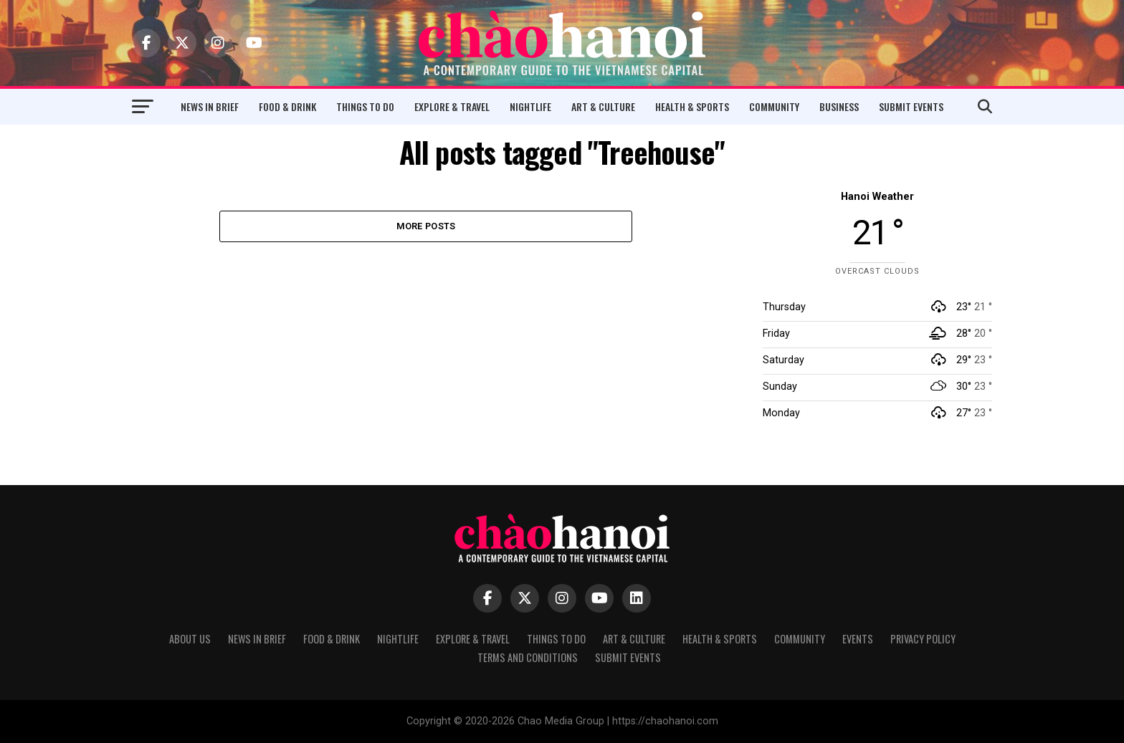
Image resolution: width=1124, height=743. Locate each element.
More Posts (426, 226)
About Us (190, 638)
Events (857, 638)
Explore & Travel (452, 106)
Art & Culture (603, 106)
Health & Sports (692, 106)
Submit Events (911, 106)
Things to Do (365, 106)
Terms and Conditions (527, 657)
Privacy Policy (923, 638)
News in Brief (210, 106)
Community (774, 106)
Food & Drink (287, 106)
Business (839, 106)
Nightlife (530, 106)
